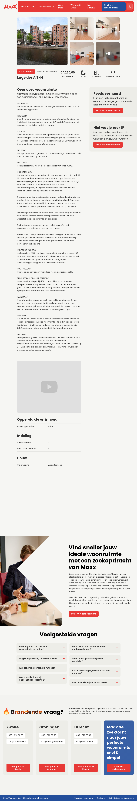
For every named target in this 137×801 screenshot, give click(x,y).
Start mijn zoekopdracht (83, 613)
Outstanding (128, 798)
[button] (27, 6)
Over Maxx (60, 6)
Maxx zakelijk (91, 6)
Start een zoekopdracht (111, 6)
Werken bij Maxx (76, 6)
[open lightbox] (68, 41)
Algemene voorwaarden (83, 798)
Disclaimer (101, 798)
